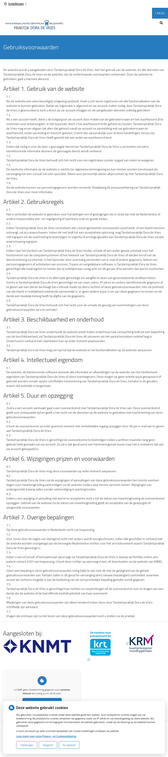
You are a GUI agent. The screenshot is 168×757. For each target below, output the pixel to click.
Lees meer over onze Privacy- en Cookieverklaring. (46, 736)
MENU (161, 13)
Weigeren (48, 745)
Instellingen (26, 745)
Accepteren (69, 745)
